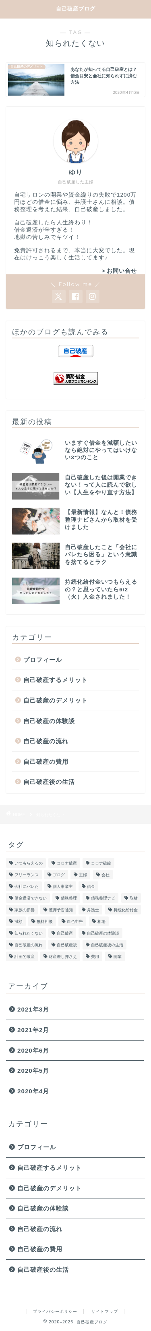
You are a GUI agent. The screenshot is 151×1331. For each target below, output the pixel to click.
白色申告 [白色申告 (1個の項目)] (75, 921)
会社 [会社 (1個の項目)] (105, 875)
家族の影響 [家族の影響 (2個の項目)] (24, 910)
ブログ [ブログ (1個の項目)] (59, 875)
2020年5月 (33, 1070)
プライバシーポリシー (55, 1311)
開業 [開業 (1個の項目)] (118, 956)
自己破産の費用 (45, 761)
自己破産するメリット (55, 679)
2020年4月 (33, 1091)
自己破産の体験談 (49, 720)
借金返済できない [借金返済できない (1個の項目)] (30, 898)
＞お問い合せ (119, 271)
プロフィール (42, 659)
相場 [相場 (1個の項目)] (101, 921)
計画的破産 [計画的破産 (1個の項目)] (24, 956)
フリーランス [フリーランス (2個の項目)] (26, 875)
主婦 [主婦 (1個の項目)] (83, 875)
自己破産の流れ (45, 741)
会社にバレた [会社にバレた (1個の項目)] (26, 886)
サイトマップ (104, 1311)
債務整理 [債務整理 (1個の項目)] (69, 898)
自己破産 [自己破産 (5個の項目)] (65, 933)
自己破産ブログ (75, 8)
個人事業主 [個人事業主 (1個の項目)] (63, 886)
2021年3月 (33, 1009)
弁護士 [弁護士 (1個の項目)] (93, 910)
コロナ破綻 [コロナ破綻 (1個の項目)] (101, 863)
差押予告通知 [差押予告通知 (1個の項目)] (61, 910)
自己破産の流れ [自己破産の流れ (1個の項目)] (28, 945)
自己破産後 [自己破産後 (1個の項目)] (67, 945)
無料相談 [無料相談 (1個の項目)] (45, 921)
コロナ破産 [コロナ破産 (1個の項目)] (67, 863)
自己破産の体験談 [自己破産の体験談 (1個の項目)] (103, 933)
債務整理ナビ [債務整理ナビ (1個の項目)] (103, 898)
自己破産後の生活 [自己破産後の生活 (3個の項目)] (107, 945)
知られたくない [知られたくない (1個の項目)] (28, 933)
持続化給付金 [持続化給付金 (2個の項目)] (126, 910)
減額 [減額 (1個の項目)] (18, 921)
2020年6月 (33, 1050)
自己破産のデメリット (55, 700)
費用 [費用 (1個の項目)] (95, 956)
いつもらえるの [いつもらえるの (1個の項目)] (28, 863)
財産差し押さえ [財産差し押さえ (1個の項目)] (63, 956)
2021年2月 (33, 1029)
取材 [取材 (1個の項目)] (134, 898)
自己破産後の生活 (49, 781)
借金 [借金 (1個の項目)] (91, 886)
